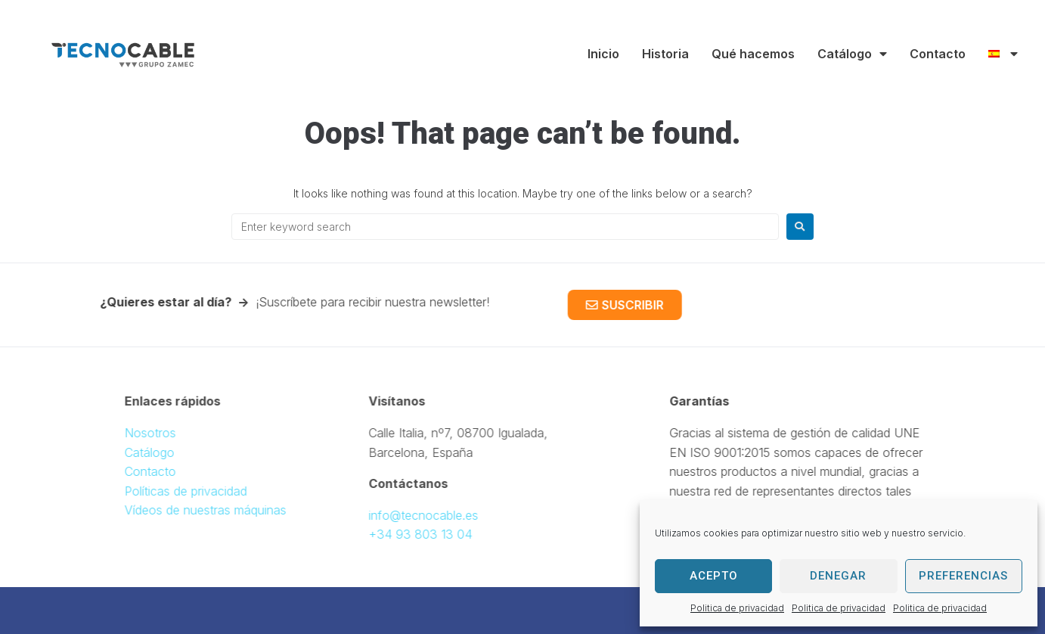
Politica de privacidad (737, 608)
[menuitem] (1003, 53)
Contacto (938, 53)
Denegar (838, 576)
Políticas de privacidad (211, 491)
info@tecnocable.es (397, 515)
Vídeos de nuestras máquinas (231, 509)
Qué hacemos (753, 53)
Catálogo (852, 53)
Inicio (603, 53)
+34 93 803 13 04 (394, 534)
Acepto (714, 576)
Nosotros (176, 432)
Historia (665, 53)
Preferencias (963, 576)
